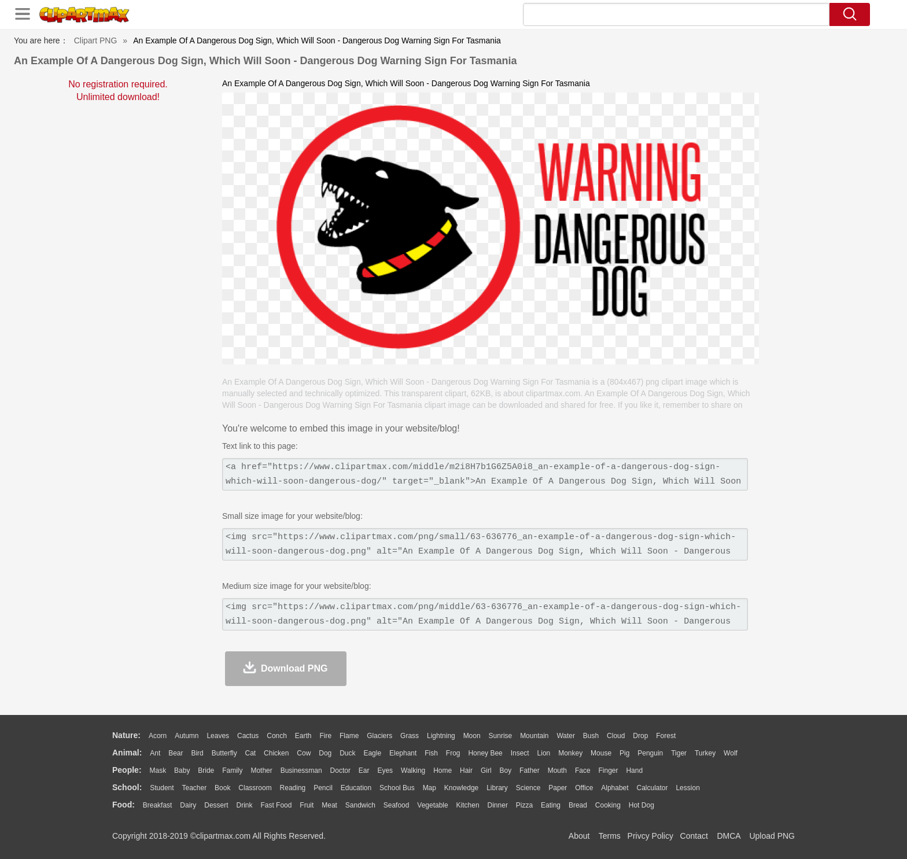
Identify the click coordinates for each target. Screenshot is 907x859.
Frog (453, 753)
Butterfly (224, 753)
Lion (544, 753)
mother (261, 770)
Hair (466, 770)
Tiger (679, 753)
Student (162, 788)
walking (413, 770)
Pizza (524, 805)
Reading (293, 788)
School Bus (397, 788)
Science (528, 788)
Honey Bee (485, 753)
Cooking (608, 805)
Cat (250, 753)
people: (127, 770)
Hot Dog (641, 805)
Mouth (557, 770)
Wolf (731, 753)
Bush (591, 736)
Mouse (601, 753)
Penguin (650, 753)
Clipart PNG (95, 40)
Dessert (216, 805)
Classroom (254, 788)
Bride (206, 770)
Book (222, 788)
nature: (126, 735)
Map (429, 788)
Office (584, 788)
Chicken (276, 753)
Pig (624, 753)
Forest (666, 736)
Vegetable (432, 805)
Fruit (307, 805)
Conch (277, 736)
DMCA (728, 835)
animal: (127, 752)
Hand (634, 770)
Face (583, 770)
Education (356, 788)
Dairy (188, 805)
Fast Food (276, 805)
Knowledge (461, 788)
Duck (347, 753)
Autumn (186, 736)
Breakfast (157, 805)
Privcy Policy (650, 835)
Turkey (705, 753)
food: (123, 804)
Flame (349, 736)
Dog (325, 753)
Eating (551, 805)
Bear (175, 753)
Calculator (652, 788)
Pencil (323, 788)
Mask (157, 770)
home (442, 770)
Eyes (385, 770)
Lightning (441, 736)
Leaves (218, 736)
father (529, 770)
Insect (520, 753)
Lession (687, 788)
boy (506, 770)
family (232, 770)
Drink (245, 805)
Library (497, 788)
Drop (640, 736)
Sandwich (360, 805)
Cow (304, 753)
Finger (608, 770)
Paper (557, 788)
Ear (364, 770)
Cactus (248, 736)
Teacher (194, 788)
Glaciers (379, 736)
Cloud (616, 736)
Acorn (158, 736)
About (579, 835)
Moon (472, 736)
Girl (486, 770)
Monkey (570, 753)
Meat (329, 805)
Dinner (498, 805)
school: (127, 787)
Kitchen (468, 805)
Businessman (301, 770)
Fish (431, 753)
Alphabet (614, 788)
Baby (182, 770)
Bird (197, 753)
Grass (409, 736)
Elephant (402, 753)
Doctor (340, 770)
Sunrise (501, 736)
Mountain (534, 736)
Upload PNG (772, 835)
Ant (155, 753)
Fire (325, 736)
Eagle (372, 753)
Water (565, 736)
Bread (578, 805)
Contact (694, 835)
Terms (610, 835)
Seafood (397, 805)
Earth (303, 736)
